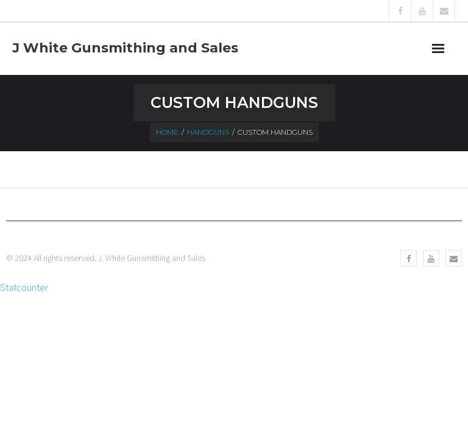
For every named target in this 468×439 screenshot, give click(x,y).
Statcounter (24, 287)
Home (167, 132)
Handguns (208, 132)
